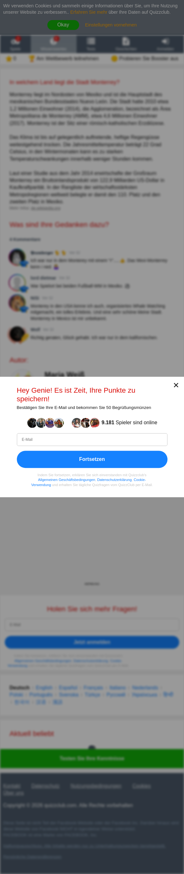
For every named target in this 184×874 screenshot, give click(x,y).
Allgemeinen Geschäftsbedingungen (66, 480)
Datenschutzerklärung (114, 480)
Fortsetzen (92, 459)
